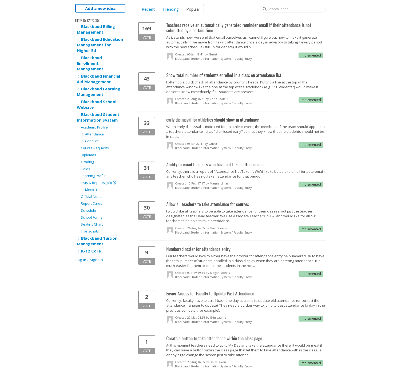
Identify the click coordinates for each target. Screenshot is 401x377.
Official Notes (91, 196)
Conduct (89, 141)
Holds (85, 168)
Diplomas (88, 155)
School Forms (91, 217)
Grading (87, 161)
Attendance (92, 134)
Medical (89, 189)
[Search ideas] (293, 9)
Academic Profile (94, 127)
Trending (170, 9)
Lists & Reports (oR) (98, 182)
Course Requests (95, 148)
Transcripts (90, 231)
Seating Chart (92, 224)
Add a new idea (100, 8)
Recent (148, 9)
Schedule (88, 210)
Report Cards (91, 203)
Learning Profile (93, 175)
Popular (193, 9)
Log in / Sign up (89, 259)
